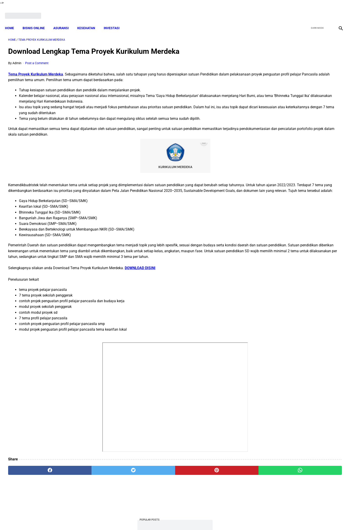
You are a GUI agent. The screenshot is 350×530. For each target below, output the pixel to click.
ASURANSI (64, 20)
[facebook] (305, 11)
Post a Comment (37, 58)
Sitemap (231, 518)
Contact (215, 518)
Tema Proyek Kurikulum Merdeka (35, 70)
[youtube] (326, 11)
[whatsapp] (205, 477)
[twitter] (316, 11)
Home (12, 20)
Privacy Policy (195, 518)
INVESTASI (115, 20)
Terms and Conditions (165, 518)
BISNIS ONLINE (37, 20)
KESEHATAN (89, 20)
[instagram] (337, 11)
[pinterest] (149, 477)
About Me (120, 518)
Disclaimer (139, 518)
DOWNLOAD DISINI (140, 275)
